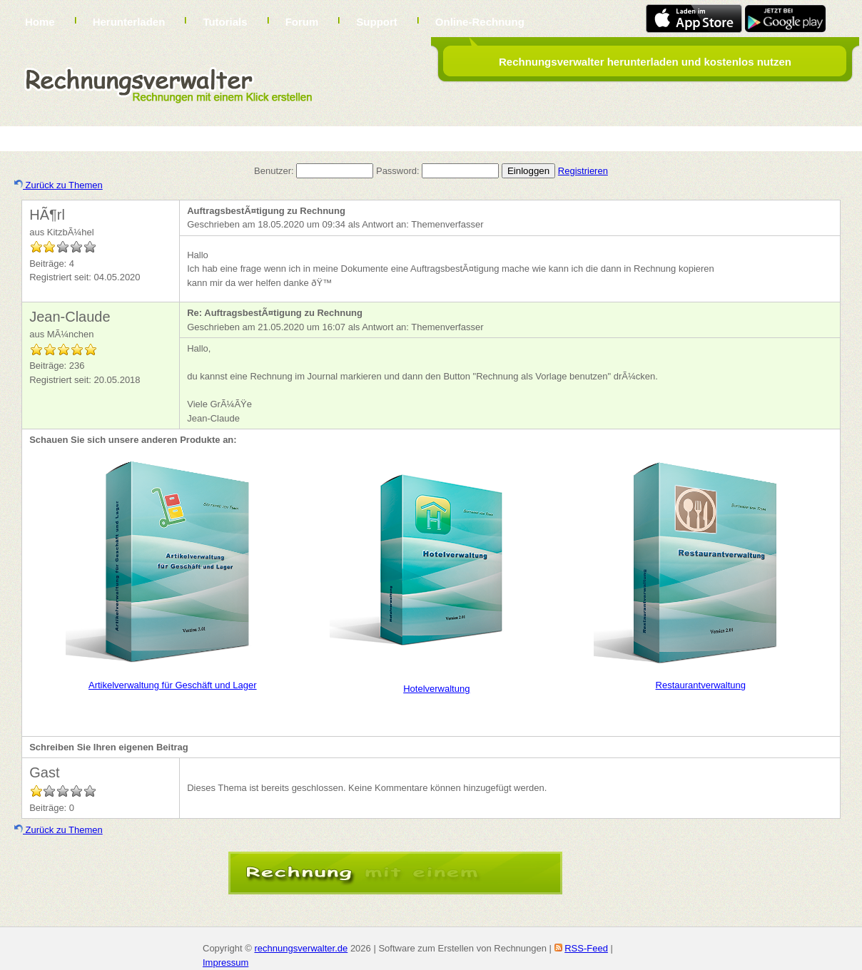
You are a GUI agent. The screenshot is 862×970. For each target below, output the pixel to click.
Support (376, 22)
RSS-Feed (586, 948)
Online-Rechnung (479, 22)
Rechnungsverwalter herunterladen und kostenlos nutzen (645, 62)
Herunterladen (129, 22)
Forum (302, 22)
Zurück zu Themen (58, 185)
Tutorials (225, 22)
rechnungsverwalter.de (301, 948)
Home (40, 22)
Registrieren (583, 170)
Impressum (225, 962)
